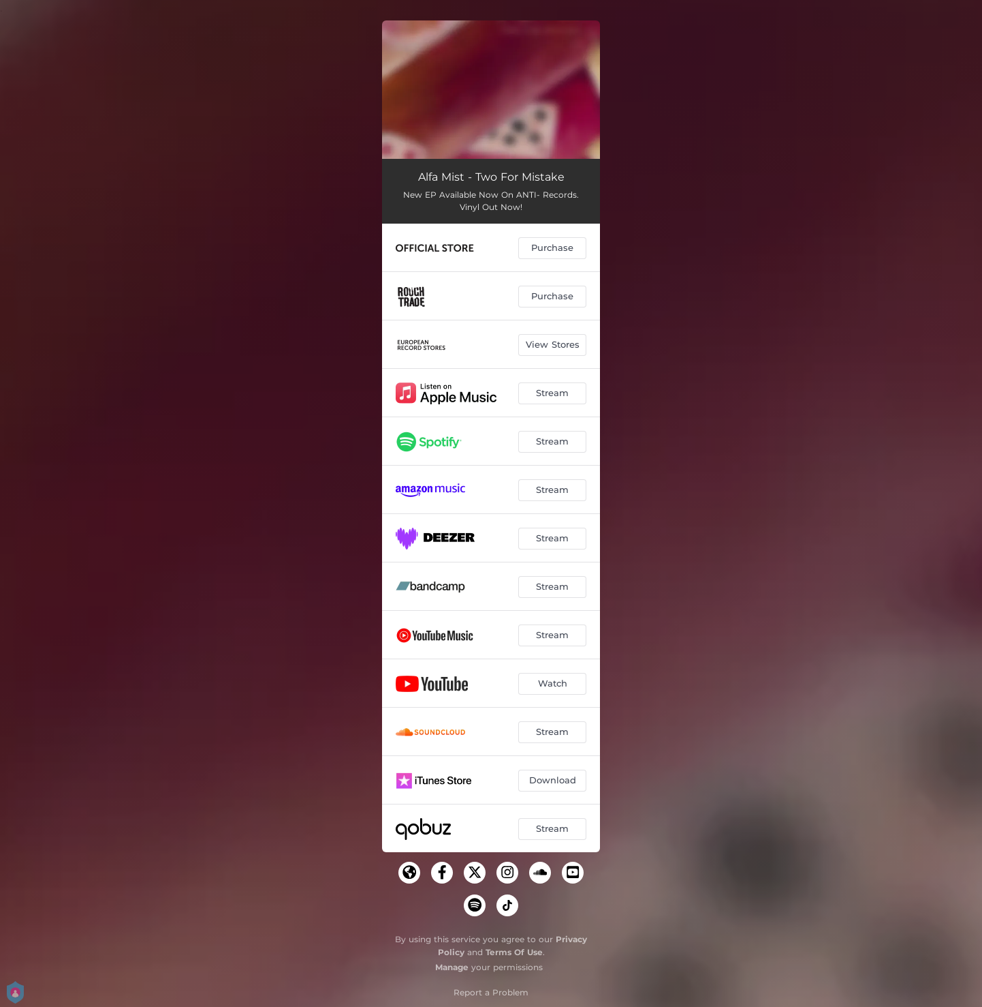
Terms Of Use (514, 952)
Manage (452, 967)
